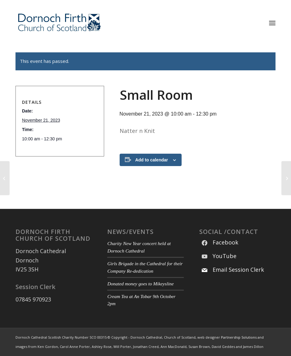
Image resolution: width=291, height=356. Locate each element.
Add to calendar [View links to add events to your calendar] (151, 159)
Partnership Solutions (239, 337)
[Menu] (272, 23)
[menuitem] (272, 23)
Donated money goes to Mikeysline (140, 283)
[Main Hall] (5, 178)
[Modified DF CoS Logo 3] (58, 23)
